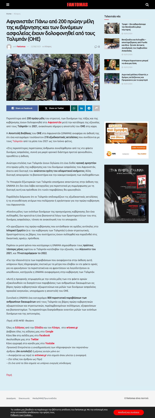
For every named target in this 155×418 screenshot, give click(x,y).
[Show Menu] (7, 4)
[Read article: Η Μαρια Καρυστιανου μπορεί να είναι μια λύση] (111, 64)
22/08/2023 (36, 46)
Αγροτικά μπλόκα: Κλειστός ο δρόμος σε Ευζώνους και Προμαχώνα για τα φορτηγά (135, 77)
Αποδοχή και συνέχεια (128, 412)
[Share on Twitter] (54, 108)
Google (49, 331)
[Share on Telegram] (89, 108)
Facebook (44, 335)
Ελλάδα (39, 327)
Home (9, 14)
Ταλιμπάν (17, 141)
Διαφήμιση (11, 398)
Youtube (49, 343)
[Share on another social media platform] (96, 108)
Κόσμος (17, 14)
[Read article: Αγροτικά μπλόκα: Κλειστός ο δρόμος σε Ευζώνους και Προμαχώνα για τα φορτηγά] (111, 78)
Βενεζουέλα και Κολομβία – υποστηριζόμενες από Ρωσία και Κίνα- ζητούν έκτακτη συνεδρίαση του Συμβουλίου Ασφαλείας (134, 45)
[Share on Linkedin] (81, 108)
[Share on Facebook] (22, 108)
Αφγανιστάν (54, 122)
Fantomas (21, 46)
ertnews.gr (40, 355)
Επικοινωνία (24, 398)
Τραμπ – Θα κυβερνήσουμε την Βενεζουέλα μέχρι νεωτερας (134, 27)
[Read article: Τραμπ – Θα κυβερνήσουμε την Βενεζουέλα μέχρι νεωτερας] (111, 28)
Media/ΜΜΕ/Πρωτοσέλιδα (44, 398)
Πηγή (9, 375)
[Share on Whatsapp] (74, 108)
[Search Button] (147, 4)
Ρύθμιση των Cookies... (22, 415)
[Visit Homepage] (77, 5)
